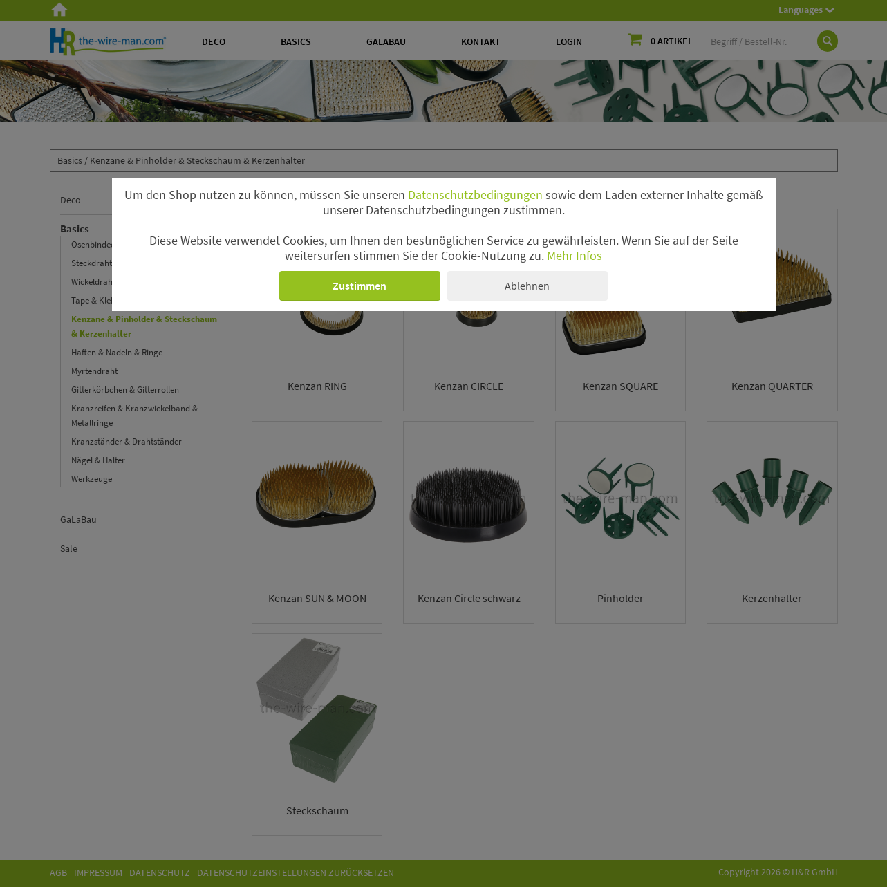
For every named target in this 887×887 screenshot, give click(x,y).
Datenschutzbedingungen (475, 195)
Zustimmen (359, 285)
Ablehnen (527, 285)
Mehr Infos (574, 255)
